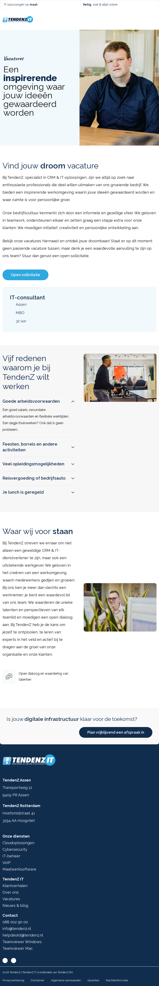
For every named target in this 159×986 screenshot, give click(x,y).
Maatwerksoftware (19, 869)
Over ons (10, 892)
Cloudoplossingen (18, 843)
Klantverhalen (15, 886)
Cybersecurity (14, 849)
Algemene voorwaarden (66, 980)
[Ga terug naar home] (17, 19)
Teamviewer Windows (22, 942)
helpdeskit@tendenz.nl (22, 935)
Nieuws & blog (15, 905)
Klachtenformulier (117, 980)
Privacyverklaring (13, 980)
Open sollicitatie (25, 275)
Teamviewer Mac (17, 948)
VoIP (6, 862)
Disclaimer (37, 980)
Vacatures (11, 899)
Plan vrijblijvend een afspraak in (115, 732)
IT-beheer (11, 856)
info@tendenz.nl (16, 928)
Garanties (93, 980)
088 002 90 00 (15, 922)
